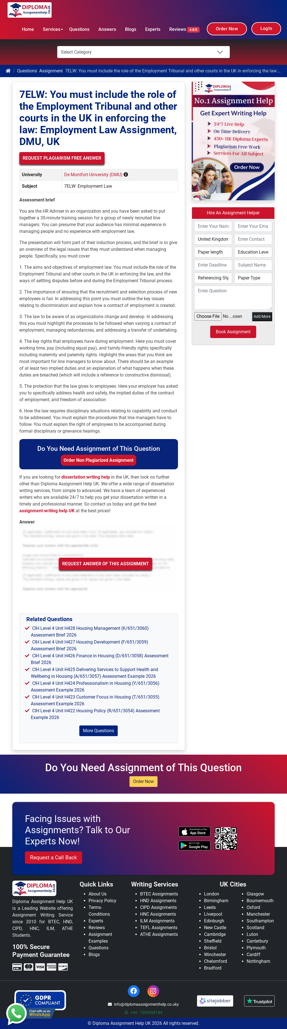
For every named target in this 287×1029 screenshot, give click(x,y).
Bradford (212, 968)
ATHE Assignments (159, 934)
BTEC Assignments (159, 894)
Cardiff (253, 954)
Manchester (258, 914)
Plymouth (256, 947)
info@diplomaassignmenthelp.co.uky (143, 1004)
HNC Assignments (158, 914)
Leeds (210, 907)
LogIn (266, 28)
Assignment (51, 71)
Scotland (255, 927)
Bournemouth (260, 900)
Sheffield (212, 941)
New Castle (215, 927)
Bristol (210, 947)
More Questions (98, 730)
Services (51, 29)
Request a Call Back (53, 857)
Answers (107, 29)
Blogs (130, 29)
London (211, 894)
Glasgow (255, 894)
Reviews (184, 30)
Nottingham (258, 961)
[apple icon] (194, 832)
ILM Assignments (157, 921)
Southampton (260, 921)
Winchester (215, 954)
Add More (262, 316)
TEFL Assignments (158, 927)
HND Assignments (158, 900)
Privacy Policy (102, 900)
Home (28, 29)
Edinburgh (214, 921)
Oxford (253, 907)
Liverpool (213, 914)
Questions (79, 29)
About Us (98, 894)
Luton (252, 934)
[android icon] (194, 846)
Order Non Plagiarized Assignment (98, 460)
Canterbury (257, 941)
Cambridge (215, 934)
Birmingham (216, 900)
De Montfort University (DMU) (93, 174)
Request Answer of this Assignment (105, 563)
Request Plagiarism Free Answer (62, 158)
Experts (152, 29)
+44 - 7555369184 (143, 1012)
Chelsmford (215, 961)
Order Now (227, 28)
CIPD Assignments (158, 907)
